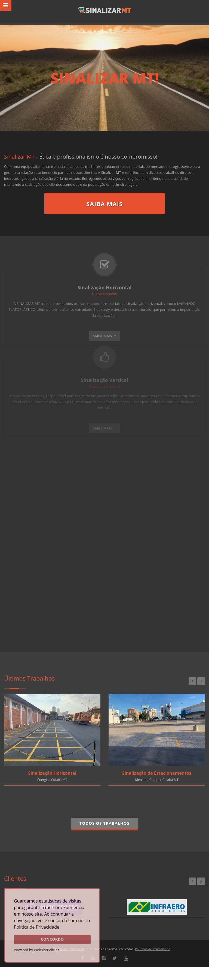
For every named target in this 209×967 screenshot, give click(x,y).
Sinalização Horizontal (52, 773)
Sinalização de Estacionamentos (156, 773)
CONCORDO (52, 939)
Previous (192, 681)
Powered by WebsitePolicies (36, 949)
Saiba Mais (104, 204)
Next (201, 681)
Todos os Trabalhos (104, 823)
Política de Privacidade (36, 927)
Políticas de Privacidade (152, 949)
